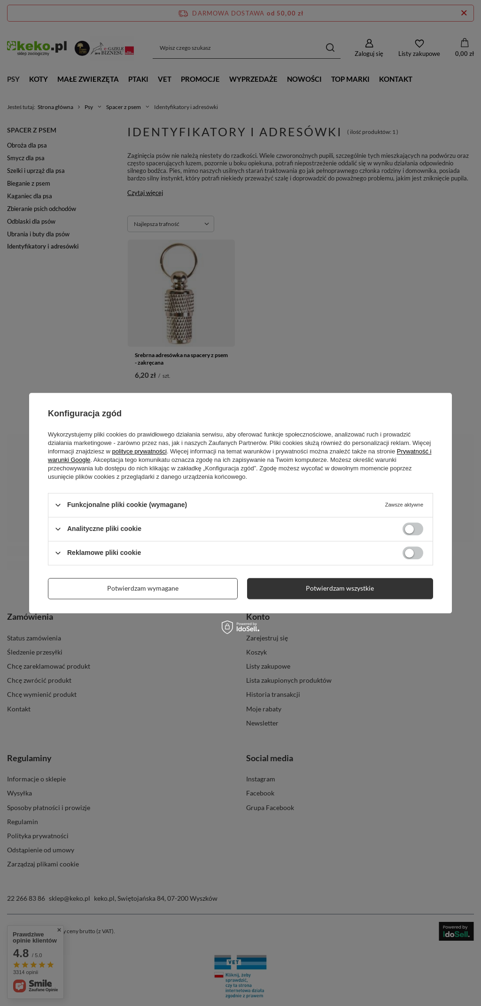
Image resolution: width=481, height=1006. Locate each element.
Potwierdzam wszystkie (340, 588)
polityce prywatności (139, 451)
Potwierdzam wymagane (142, 588)
